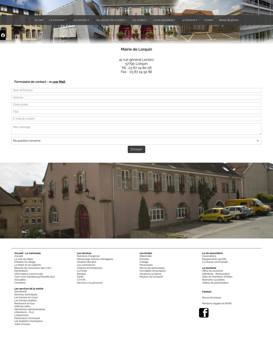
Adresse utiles (22, 306)
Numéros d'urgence (88, 256)
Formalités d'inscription (153, 270)
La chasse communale (215, 261)
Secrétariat (20, 291)
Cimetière (19, 282)
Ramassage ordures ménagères (95, 259)
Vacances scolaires (150, 273)
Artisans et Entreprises (89, 268)
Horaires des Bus (86, 261)
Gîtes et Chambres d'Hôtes (217, 276)
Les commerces (86, 264)
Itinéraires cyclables (213, 279)
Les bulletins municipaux (28, 321)
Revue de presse (211, 297)
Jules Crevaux (22, 324)
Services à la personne (90, 282)
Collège (144, 261)
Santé (80, 276)
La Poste (82, 270)
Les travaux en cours (26, 297)
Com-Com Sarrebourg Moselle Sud (34, 276)
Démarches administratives (29, 309)
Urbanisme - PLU (24, 312)
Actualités (20, 279)
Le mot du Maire (23, 259)
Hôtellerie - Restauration (216, 273)
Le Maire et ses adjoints (27, 264)
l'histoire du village (24, 261)
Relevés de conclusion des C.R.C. (33, 268)
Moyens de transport (151, 276)
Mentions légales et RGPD (217, 303)
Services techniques (25, 294)
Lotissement (21, 315)
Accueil (18, 256)
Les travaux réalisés (25, 300)
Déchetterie (21, 270)
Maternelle (146, 256)
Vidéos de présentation (215, 282)
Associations (209, 256)
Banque (81, 273)
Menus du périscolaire (152, 268)
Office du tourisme (212, 270)
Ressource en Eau (24, 303)
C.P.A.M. (81, 279)
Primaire (144, 259)
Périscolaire (146, 264)
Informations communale (28, 273)
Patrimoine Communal (27, 318)
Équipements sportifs (214, 259)
